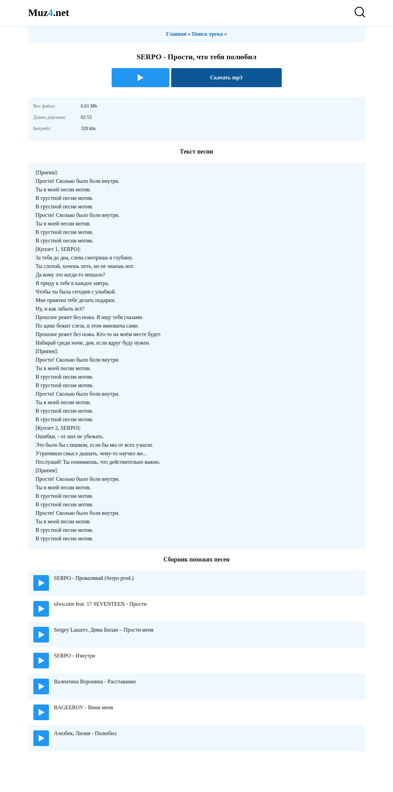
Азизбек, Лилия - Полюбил (85, 733)
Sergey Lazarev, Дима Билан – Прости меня (103, 630)
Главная (176, 34)
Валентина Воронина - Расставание (95, 681)
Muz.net (48, 12)
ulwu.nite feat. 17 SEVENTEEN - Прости (100, 604)
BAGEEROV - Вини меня (83, 707)
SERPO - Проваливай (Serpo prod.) (94, 578)
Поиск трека (207, 34)
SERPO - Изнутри (74, 656)
